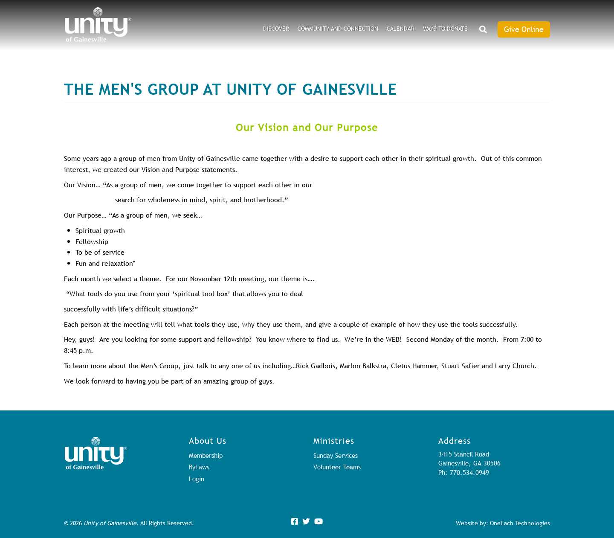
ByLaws (199, 466)
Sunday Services (335, 455)
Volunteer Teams (337, 466)
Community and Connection (338, 28)
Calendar (400, 28)
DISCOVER (276, 28)
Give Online (524, 29)
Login (196, 478)
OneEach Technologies (520, 523)
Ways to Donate (445, 28)
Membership (206, 455)
